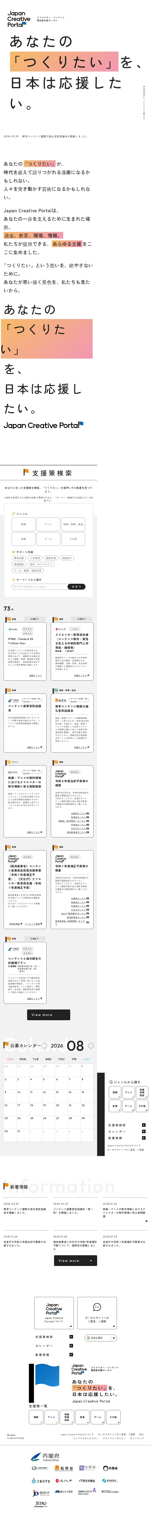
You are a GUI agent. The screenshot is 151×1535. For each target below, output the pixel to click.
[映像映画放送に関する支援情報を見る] (64, 121)
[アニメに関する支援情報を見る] (42, 121)
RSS (141, 1434)
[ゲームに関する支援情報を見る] (108, 121)
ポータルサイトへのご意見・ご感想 (125, 1149)
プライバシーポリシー (114, 1438)
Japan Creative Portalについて (124, 1145)
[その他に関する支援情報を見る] (131, 121)
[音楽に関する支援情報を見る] (86, 121)
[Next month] (91, 1045)
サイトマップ (137, 1438)
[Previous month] (44, 1045)
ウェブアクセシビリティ (85, 1438)
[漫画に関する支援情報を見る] (20, 121)
